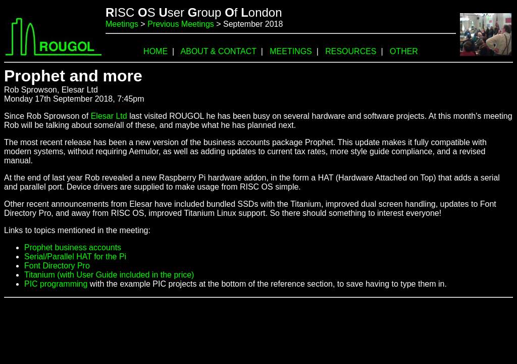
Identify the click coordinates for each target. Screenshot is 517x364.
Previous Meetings (180, 24)
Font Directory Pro (57, 265)
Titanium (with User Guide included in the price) (109, 274)
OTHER (404, 51)
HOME (155, 51)
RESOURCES (350, 51)
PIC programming (55, 284)
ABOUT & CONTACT (218, 51)
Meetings (122, 24)
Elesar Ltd (109, 116)
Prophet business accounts (72, 247)
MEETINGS (291, 51)
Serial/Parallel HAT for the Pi (75, 256)
